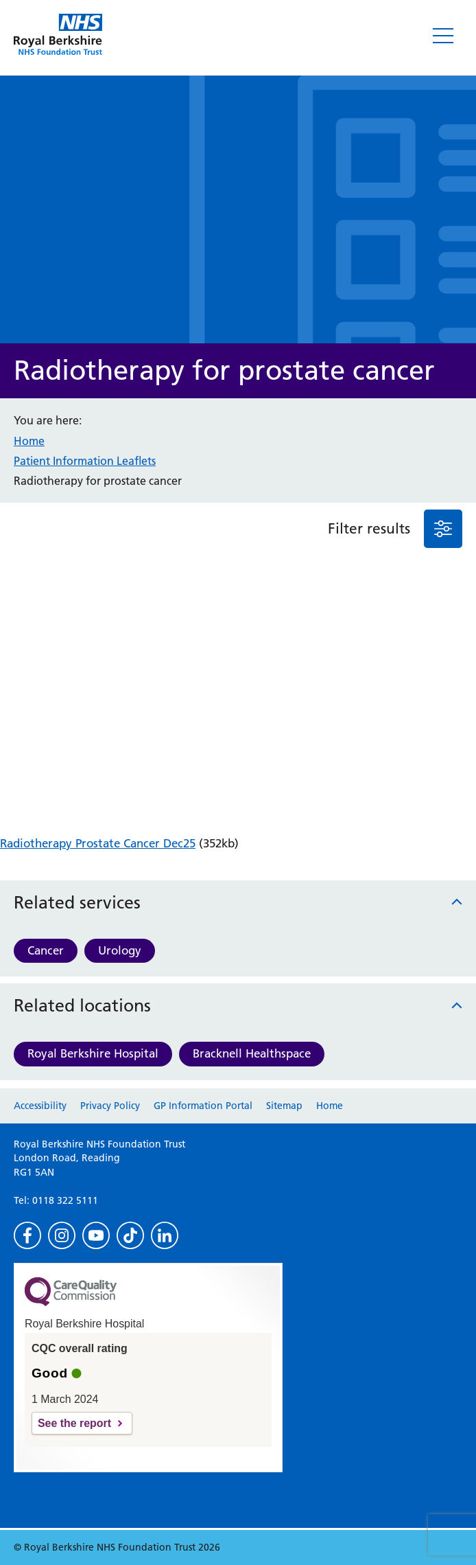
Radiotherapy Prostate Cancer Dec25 (97, 843)
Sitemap (284, 1105)
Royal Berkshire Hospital (92, 1053)
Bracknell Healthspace (252, 1053)
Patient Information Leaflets (85, 461)
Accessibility (40, 1105)
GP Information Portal (203, 1105)
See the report (74, 1423)
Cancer (45, 950)
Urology (119, 950)
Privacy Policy (110, 1105)
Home (29, 441)
